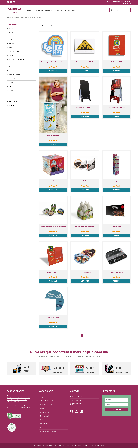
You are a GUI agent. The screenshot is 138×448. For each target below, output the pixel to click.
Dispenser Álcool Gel (14, 51)
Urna (9, 98)
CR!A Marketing (93, 445)
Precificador (11, 71)
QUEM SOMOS (38, 10)
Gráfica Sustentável (46, 401)
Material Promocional (14, 63)
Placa (9, 67)
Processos (43, 424)
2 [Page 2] (84, 335)
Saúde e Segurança (13, 78)
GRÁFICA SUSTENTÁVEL (62, 10)
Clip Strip (10, 43)
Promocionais (44, 416)
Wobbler (10, 105)
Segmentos (44, 397)
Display (10, 55)
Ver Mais (53, 71)
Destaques (43, 408)
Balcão (10, 32)
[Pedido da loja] (53, 26)
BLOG (74, 10)
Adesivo (10, 28)
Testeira (10, 90)
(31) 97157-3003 (125, 1)
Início (9, 18)
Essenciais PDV (45, 412)
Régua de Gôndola (13, 74)
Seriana (42, 420)
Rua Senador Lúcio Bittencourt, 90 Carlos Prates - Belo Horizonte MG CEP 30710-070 (18, 400)
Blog (41, 427)
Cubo (9, 47)
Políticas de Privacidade (48, 431)
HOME (29, 10)
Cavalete (10, 40)
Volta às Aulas (12, 101)
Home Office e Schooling (15, 59)
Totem (9, 94)
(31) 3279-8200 (113, 1)
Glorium (101, 445)
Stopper (10, 82)
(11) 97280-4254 (125, 3)
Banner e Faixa (12, 36)
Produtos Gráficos (46, 404)
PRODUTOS (48, 10)
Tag (9, 86)
